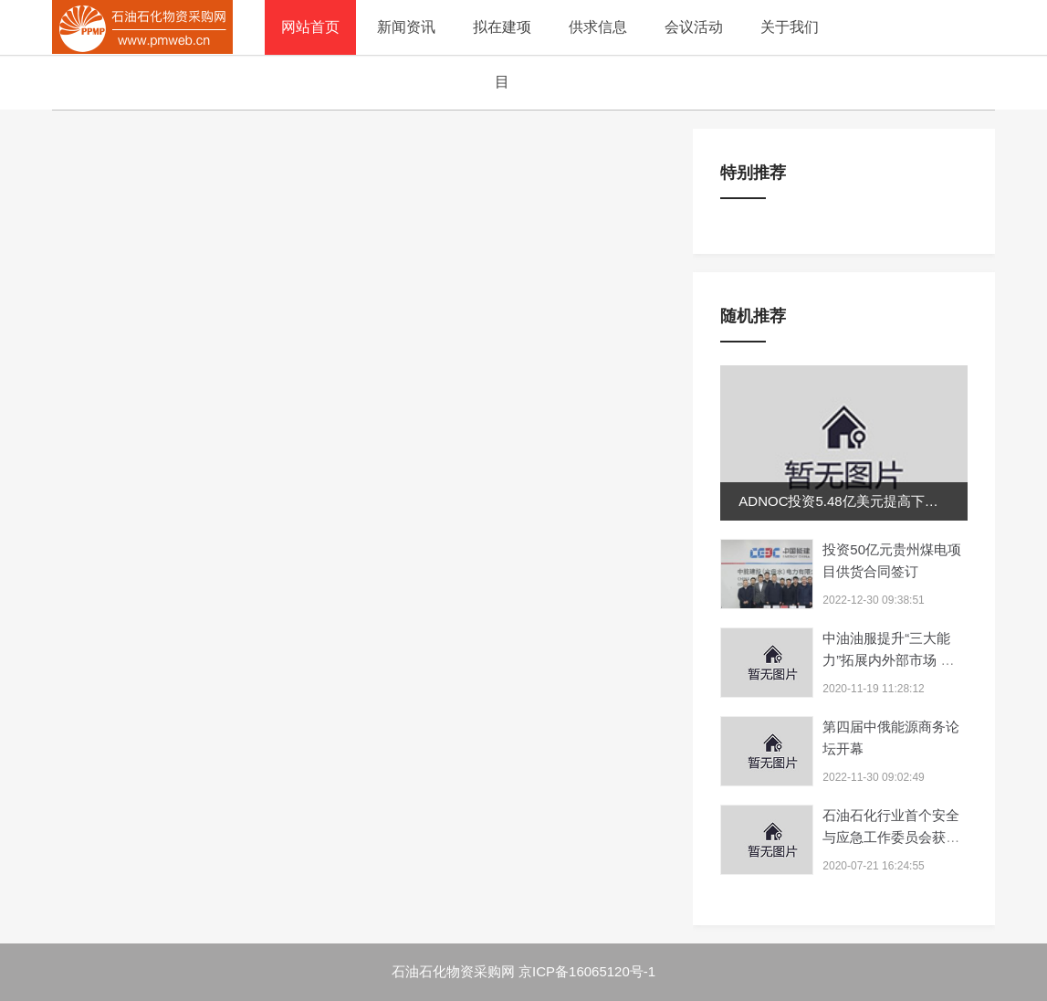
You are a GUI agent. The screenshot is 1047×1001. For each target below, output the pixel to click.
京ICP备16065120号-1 (586, 971)
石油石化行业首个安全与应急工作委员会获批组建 (890, 837)
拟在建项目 (502, 54)
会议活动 (694, 27)
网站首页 (310, 27)
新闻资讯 (406, 27)
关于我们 (789, 27)
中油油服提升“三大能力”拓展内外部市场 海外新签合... (888, 660)
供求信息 (598, 27)
